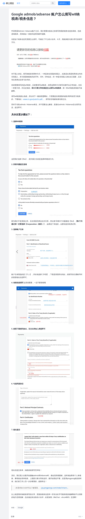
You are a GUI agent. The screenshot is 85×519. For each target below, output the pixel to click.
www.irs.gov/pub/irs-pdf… (33, 99)
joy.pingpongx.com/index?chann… (54, 488)
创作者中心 (63, 3)
